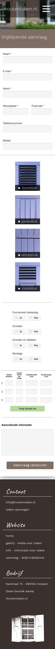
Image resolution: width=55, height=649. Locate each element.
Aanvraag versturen (30, 465)
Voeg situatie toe (27, 408)
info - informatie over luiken (25, 551)
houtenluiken (20, 9)
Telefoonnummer (12, 123)
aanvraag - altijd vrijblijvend (25, 558)
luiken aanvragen (17, 510)
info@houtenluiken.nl (20, 502)
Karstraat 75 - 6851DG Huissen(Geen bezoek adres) (27, 587)
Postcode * (38, 105)
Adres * (7, 88)
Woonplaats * (10, 105)
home (10, 536)
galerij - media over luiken (24, 543)
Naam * (7, 53)
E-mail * (7, 71)
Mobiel (7, 140)
